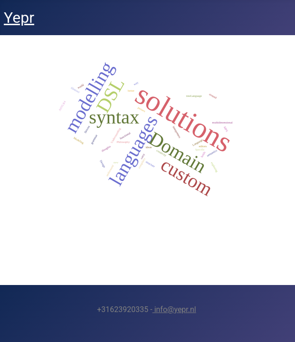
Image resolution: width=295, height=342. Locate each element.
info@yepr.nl (174, 309)
